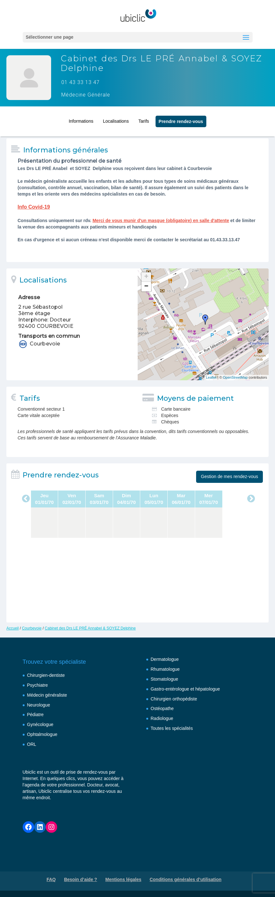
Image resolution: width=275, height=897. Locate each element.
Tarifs (143, 119)
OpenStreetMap (235, 377)
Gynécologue (40, 724)
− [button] (146, 286)
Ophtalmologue (42, 734)
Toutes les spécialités (172, 728)
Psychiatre (37, 685)
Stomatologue (164, 679)
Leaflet (211, 377)
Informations (81, 119)
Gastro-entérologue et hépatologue (185, 689)
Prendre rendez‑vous (181, 119)
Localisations (116, 119)
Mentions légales (123, 879)
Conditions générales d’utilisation (185, 879)
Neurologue (38, 705)
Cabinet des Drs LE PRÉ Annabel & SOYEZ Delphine (90, 628)
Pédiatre (35, 714)
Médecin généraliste (47, 695)
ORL (31, 744)
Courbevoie (32, 628)
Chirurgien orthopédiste (174, 698)
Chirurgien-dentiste (46, 675)
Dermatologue (165, 659)
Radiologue (162, 718)
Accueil (12, 628)
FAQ (51, 879)
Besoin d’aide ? (80, 879)
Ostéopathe (162, 708)
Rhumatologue (165, 669)
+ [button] (146, 277)
